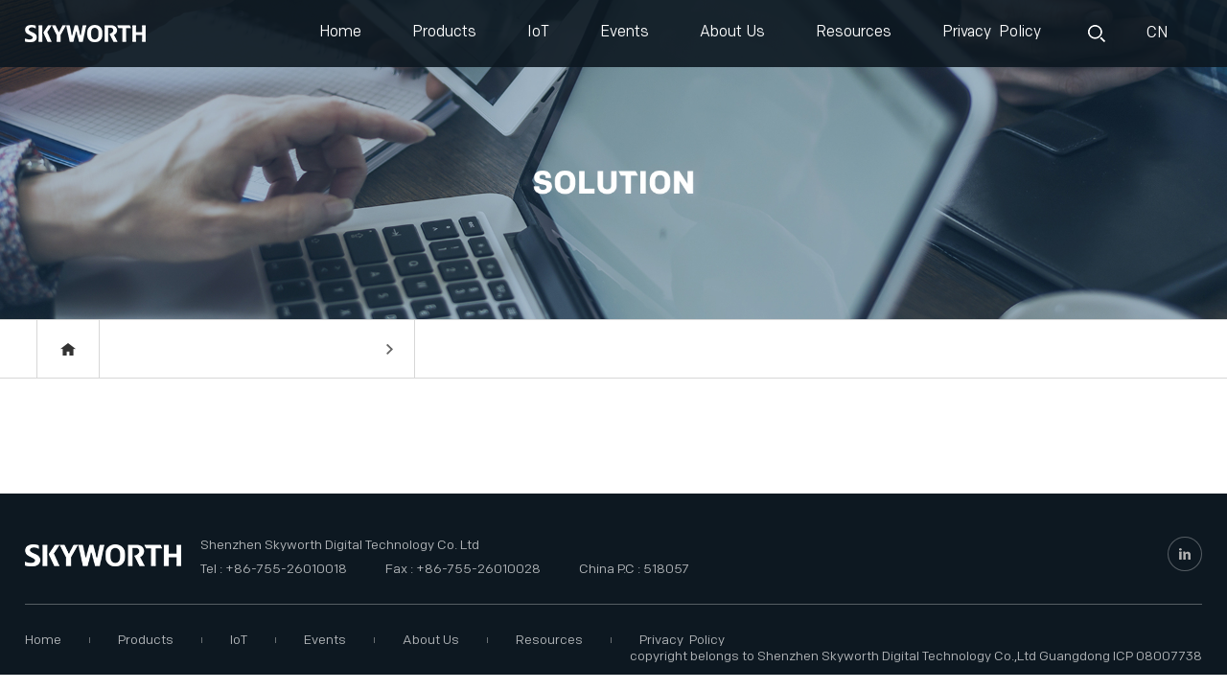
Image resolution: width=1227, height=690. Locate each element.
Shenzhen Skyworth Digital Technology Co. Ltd (339, 545)
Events (624, 32)
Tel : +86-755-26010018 (273, 569)
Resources (853, 32)
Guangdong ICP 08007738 (1120, 656)
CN (1155, 33)
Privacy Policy (991, 32)
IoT (538, 32)
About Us (732, 32)
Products (444, 32)
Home (340, 32)
